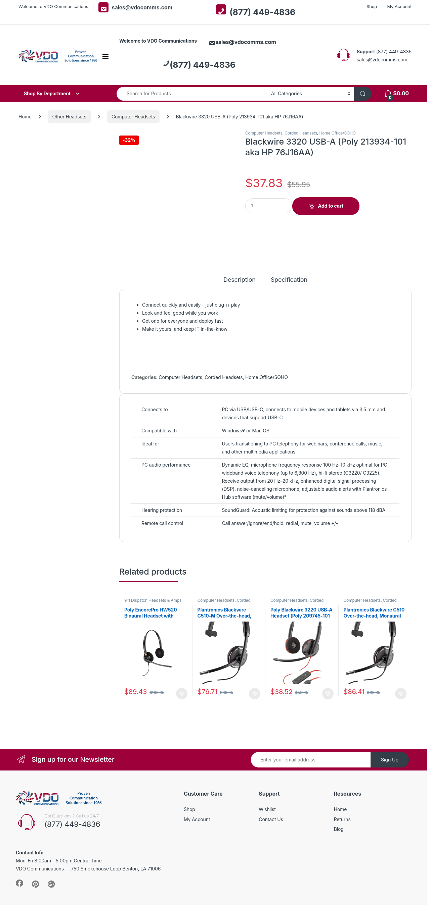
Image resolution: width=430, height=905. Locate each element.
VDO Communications (66, 886)
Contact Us (271, 788)
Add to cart (331, 206)
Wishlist (267, 778)
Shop (372, 6)
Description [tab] (239, 249)
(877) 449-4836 (255, 10)
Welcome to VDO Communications (53, 6)
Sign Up (389, 728)
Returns (342, 788)
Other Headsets (69, 116)
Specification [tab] (289, 249)
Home (25, 116)
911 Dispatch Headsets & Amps (152, 569)
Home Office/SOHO (337, 133)
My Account (399, 6)
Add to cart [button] (181, 663)
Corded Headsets (301, 133)
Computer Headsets (133, 116)
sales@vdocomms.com (135, 7)
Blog (339, 798)
